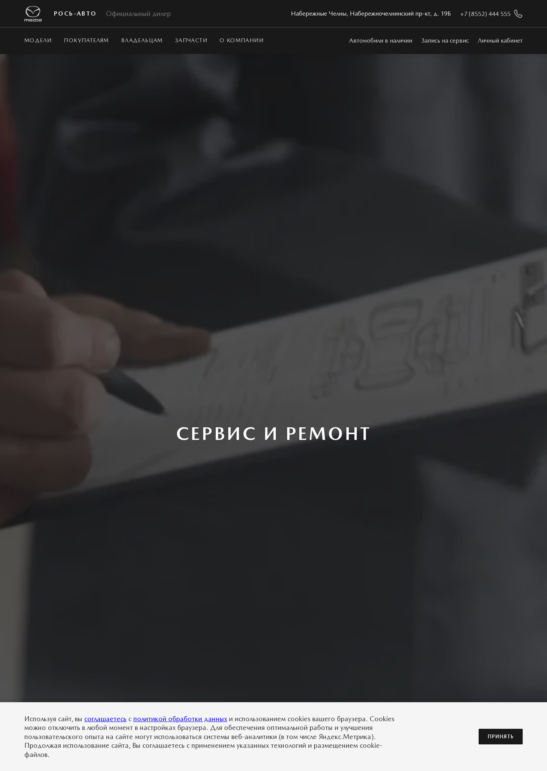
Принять (501, 736)
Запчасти (191, 40)
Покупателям (86, 40)
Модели (38, 40)
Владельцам (142, 40)
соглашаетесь (105, 719)
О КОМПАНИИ (242, 40)
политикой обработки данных (180, 719)
